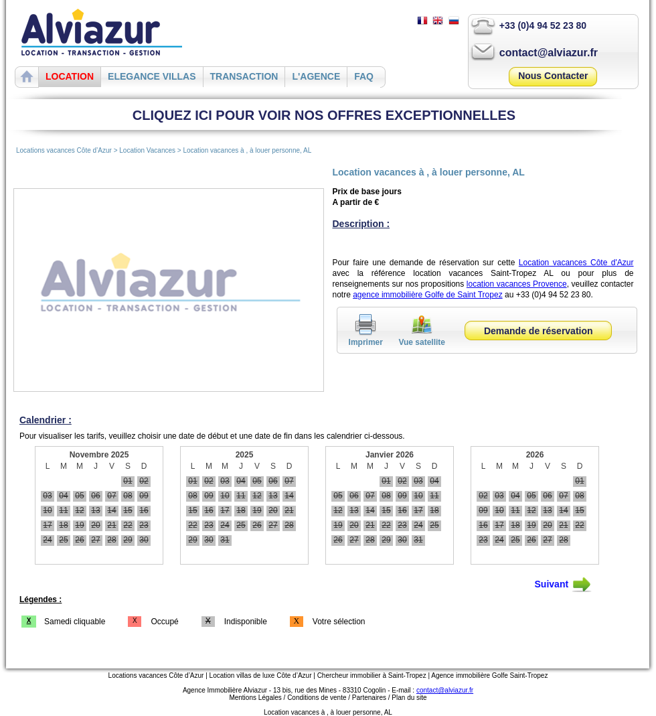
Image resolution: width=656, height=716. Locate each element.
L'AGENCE (316, 76)
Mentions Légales (255, 697)
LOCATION (70, 76)
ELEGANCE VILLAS (151, 76)
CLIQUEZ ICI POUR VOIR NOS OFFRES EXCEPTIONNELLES (324, 115)
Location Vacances (148, 150)
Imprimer (366, 337)
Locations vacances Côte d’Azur (64, 150)
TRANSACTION (244, 76)
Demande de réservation (538, 331)
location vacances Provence (517, 284)
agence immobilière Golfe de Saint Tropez (427, 294)
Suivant (563, 584)
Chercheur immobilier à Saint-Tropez (371, 675)
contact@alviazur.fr (548, 52)
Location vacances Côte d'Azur (576, 262)
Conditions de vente (316, 697)
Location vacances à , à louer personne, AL (247, 150)
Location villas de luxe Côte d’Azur (261, 675)
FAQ (364, 76)
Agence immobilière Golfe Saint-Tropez (489, 675)
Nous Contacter (553, 75)
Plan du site (409, 697)
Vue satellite (421, 337)
